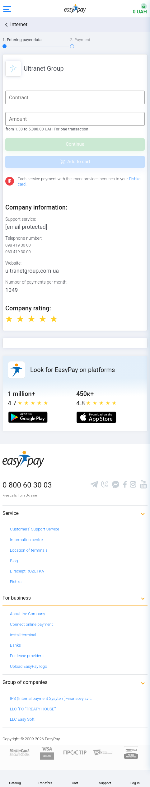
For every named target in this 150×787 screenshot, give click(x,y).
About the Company (27, 613)
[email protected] (26, 227)
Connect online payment (31, 624)
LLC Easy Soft (22, 719)
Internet (18, 24)
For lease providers (27, 655)
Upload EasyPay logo (28, 666)
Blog (14, 560)
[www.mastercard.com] (19, 752)
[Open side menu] (7, 9)
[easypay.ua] (75, 8)
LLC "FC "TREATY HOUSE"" (33, 709)
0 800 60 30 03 (27, 485)
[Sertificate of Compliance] (103, 752)
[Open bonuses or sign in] (136, 8)
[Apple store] (96, 417)
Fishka (15, 581)
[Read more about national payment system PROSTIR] (75, 752)
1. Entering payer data (22, 39)
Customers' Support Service (34, 529)
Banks (15, 645)
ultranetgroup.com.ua (32, 270)
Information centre (26, 539)
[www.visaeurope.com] (47, 752)
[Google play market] (28, 417)
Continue (75, 144)
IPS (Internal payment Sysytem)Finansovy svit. (51, 698)
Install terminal (23, 635)
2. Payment (80, 39)
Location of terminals (29, 550)
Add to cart (78, 161)
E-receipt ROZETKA (27, 571)
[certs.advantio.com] (131, 752)
